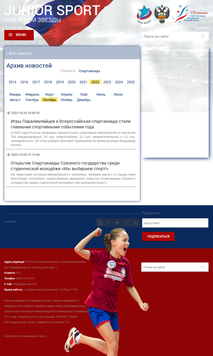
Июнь (101, 94)
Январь (15, 94)
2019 (60, 82)
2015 (12, 82)
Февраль (32, 94)
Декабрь (84, 99)
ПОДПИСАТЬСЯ (158, 236)
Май (83, 94)
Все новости (20, 53)
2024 (119, 82)
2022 (95, 82)
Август (15, 99)
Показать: (68, 70)
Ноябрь (67, 99)
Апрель (67, 94)
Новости (10, 221)
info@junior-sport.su (25, 284)
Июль (118, 94)
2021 (83, 82)
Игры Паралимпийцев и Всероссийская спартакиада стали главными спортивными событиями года (70, 123)
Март (49, 94)
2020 (72, 82)
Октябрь (49, 99)
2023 (107, 82)
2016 (24, 82)
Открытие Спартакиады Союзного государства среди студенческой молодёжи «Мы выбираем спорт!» (65, 165)
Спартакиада (89, 70)
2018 (48, 82)
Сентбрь (32, 99)
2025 (131, 82)
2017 (36, 82)
